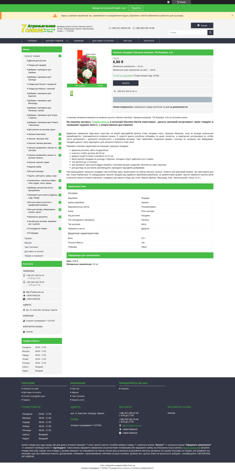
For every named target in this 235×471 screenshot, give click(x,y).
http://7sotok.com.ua (35, 292)
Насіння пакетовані (37, 134)
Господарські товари (37, 228)
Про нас (127, 41)
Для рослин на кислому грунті (41, 129)
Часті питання (31, 247)
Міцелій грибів (34, 167)
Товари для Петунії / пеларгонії (42, 84)
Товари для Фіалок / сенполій (41, 89)
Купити (125, 83)
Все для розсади (35, 171)
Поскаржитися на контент (119, 468)
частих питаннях (191, 448)
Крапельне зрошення (38, 217)
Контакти (149, 41)
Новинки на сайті (31, 388)
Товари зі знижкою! (34, 256)
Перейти (136, 8)
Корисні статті (78, 400)
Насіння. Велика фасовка (39, 143)
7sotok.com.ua (100, 121)
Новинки (79, 41)
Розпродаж (33, 233)
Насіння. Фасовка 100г (38, 139)
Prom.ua (131, 465)
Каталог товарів (54, 41)
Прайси (28, 238)
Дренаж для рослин (37, 60)
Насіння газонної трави (38, 162)
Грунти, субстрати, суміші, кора (42, 176)
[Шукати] (210, 32)
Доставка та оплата (103, 41)
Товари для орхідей (37, 65)
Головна (32, 41)
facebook (125, 388)
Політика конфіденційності (143, 468)
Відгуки (28, 243)
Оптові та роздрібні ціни (34, 396)
